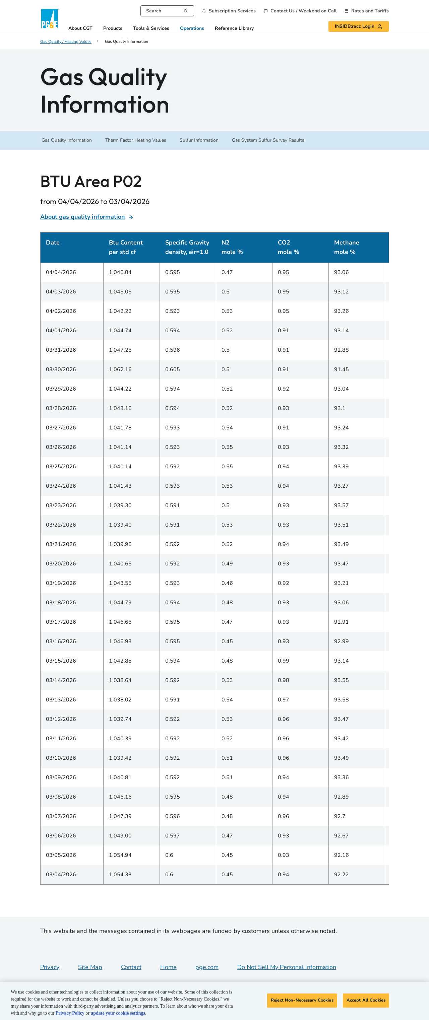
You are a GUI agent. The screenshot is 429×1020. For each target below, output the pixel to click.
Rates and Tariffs (370, 11)
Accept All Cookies (366, 1000)
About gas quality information (87, 217)
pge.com (207, 967)
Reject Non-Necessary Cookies (302, 1000)
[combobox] (167, 10)
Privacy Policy (70, 1013)
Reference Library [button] (234, 28)
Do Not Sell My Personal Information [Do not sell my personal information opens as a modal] (286, 967)
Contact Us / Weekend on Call (303, 11)
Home (168, 967)
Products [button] (112, 28)
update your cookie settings (117, 1013)
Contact (131, 967)
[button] (229, 11)
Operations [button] (192, 28)
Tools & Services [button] (151, 28)
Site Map (90, 967)
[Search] (186, 10)
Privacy (49, 967)
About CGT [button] (80, 28)
